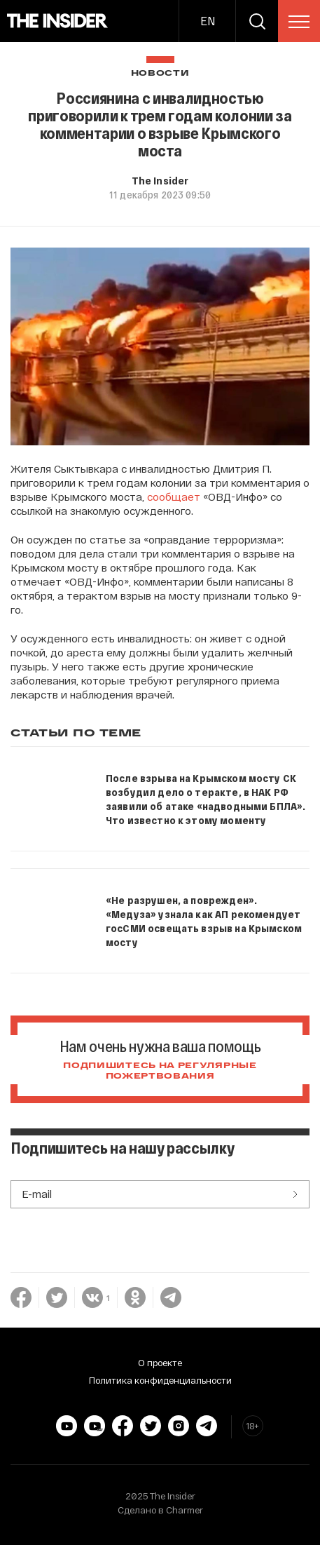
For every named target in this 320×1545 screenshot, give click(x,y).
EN (207, 20)
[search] (257, 21)
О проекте (160, 1362)
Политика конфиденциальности (160, 1380)
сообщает (173, 496)
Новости (160, 73)
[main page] (58, 21)
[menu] (298, 21)
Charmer (184, 1510)
